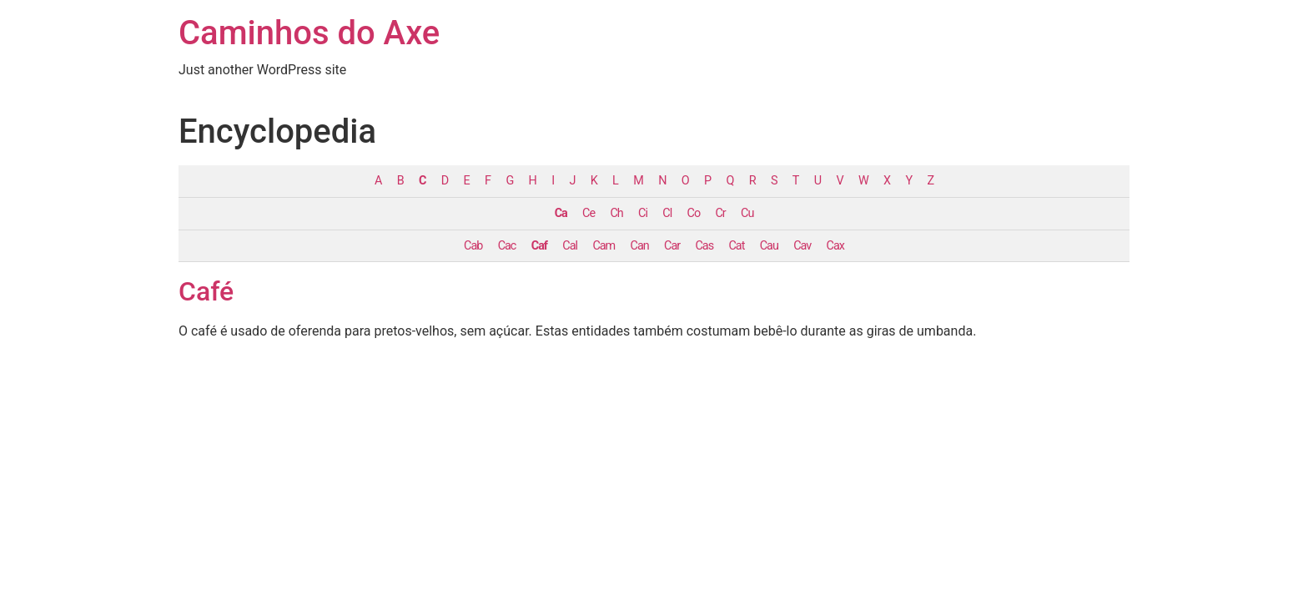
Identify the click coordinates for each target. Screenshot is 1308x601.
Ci (642, 213)
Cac (507, 246)
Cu (747, 213)
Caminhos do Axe (309, 33)
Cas (705, 246)
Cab (473, 246)
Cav (802, 246)
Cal (569, 246)
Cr (720, 213)
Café (206, 291)
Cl (667, 213)
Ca (561, 213)
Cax (835, 246)
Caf (539, 246)
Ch (616, 213)
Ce (588, 213)
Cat (736, 246)
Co (694, 213)
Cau (769, 246)
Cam (603, 246)
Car (672, 246)
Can (640, 246)
